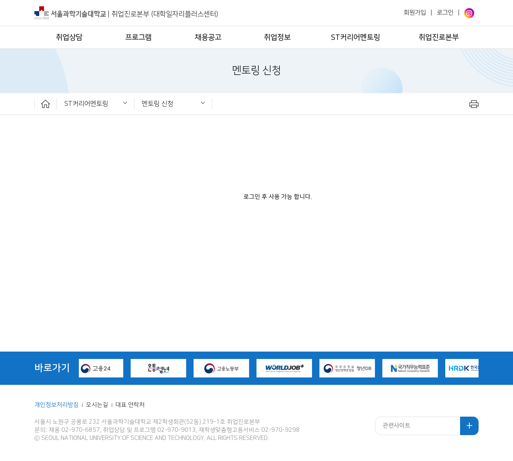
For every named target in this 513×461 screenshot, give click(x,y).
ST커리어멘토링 (355, 37)
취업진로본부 (439, 37)
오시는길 (98, 405)
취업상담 (69, 37)
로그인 (445, 12)
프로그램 (138, 37)
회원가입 (415, 12)
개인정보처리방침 (56, 405)
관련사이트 (396, 426)
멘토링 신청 (157, 103)
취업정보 (277, 37)
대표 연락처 (130, 405)
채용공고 (208, 37)
